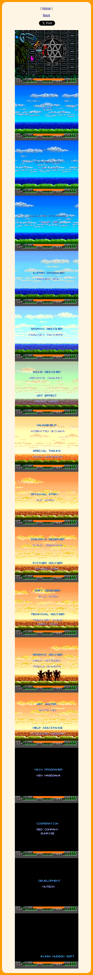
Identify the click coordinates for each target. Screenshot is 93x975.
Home (46, 8)
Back (46, 15)
